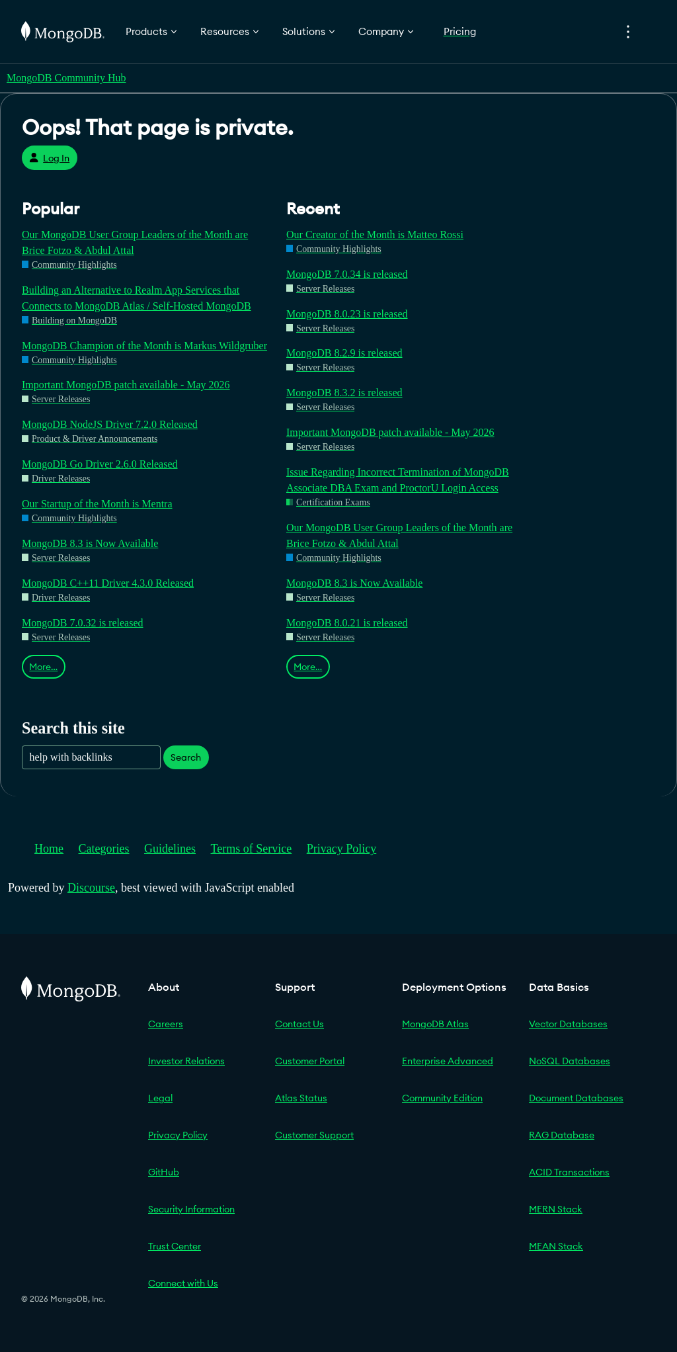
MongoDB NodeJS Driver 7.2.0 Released (110, 424)
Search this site (73, 728)
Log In (49, 158)
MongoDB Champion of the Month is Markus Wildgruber (144, 345)
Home (48, 848)
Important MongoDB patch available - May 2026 (126, 384)
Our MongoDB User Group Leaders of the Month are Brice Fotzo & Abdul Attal (135, 242)
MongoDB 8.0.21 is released (347, 622)
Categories (104, 848)
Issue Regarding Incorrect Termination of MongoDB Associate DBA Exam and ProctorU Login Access (397, 479)
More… (43, 667)
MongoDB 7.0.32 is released (82, 622)
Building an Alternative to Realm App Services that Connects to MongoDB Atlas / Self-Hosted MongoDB (136, 298)
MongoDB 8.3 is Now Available (90, 543)
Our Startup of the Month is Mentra (97, 503)
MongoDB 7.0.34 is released (347, 274)
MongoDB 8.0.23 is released (347, 313)
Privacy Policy (342, 848)
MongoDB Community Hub (66, 77)
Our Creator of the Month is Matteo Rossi (374, 234)
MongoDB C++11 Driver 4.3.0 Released (108, 583)
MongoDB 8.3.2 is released (344, 392)
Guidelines (170, 848)
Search (186, 757)
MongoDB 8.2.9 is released (344, 353)
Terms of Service (251, 848)
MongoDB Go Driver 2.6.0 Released (100, 464)
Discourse (91, 887)
